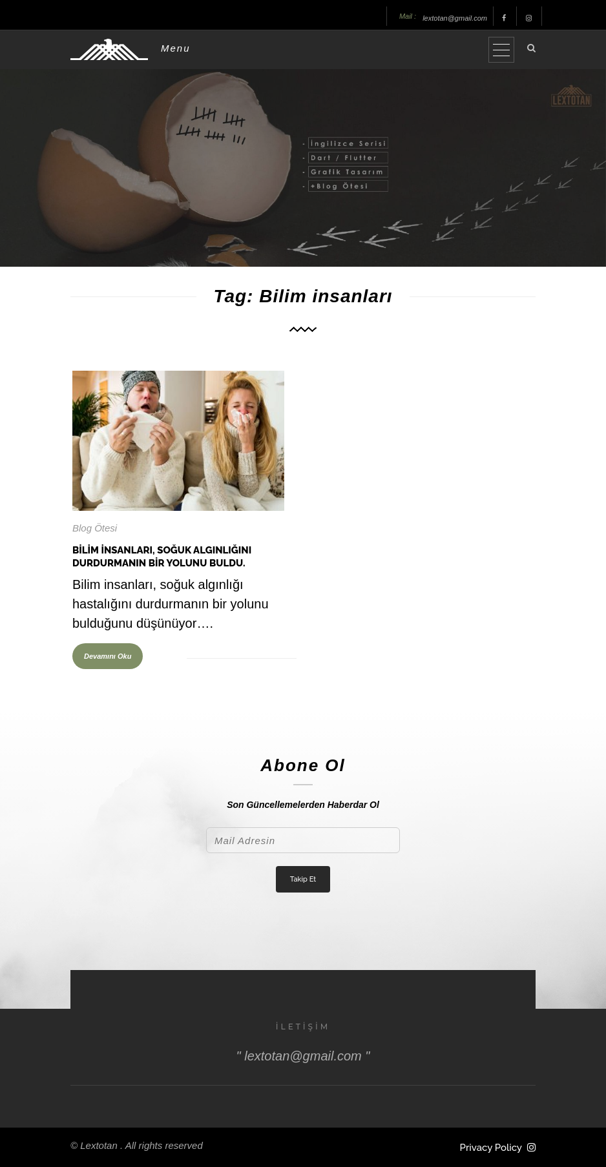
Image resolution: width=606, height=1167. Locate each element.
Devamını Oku (107, 656)
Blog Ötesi (94, 527)
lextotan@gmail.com (455, 18)
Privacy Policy (491, 1147)
